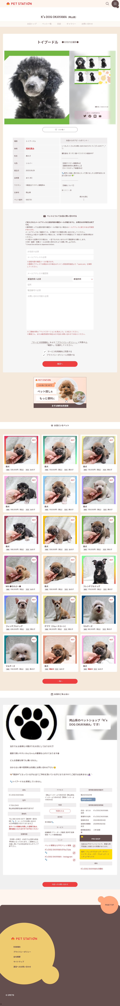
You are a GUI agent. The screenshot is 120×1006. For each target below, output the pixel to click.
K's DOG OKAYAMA (59, 16)
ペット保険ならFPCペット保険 (58, 845)
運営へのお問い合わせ (22, 967)
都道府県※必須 (34, 279)
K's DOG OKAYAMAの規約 (92, 869)
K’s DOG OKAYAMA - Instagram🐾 (58, 858)
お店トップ (32, 24)
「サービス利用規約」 (40, 342)
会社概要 (17, 957)
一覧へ (60, 681)
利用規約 (17, 947)
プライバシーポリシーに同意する (61, 355)
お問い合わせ (87, 24)
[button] (1, 1004)
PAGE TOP (109, 905)
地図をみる (60, 811)
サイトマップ (18, 962)
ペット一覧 (47, 24)
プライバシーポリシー (22, 952)
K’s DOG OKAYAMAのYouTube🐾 (58, 851)
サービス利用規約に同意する (60, 351)
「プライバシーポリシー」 (66, 342)
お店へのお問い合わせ (60, 884)
